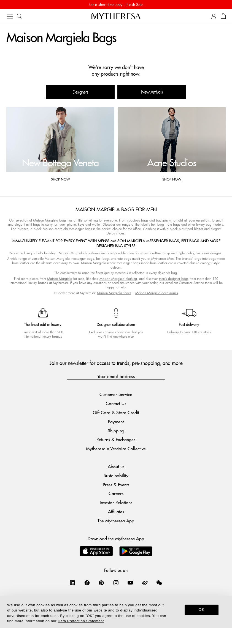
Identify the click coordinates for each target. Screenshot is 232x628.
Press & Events (116, 484)
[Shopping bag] (223, 16)
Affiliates (116, 511)
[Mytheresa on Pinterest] (101, 582)
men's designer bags (173, 278)
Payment (116, 421)
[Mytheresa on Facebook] (87, 582)
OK (201, 609)
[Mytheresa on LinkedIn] (72, 582)
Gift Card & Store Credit (116, 412)
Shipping (116, 430)
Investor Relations (116, 502)
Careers (116, 493)
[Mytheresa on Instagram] (116, 582)
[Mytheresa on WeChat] (159, 582)
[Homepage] (116, 16)
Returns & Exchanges (115, 439)
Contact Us (116, 403)
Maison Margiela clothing (118, 278)
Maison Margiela (59, 278)
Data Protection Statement (81, 621)
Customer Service (115, 394)
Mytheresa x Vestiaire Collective (116, 448)
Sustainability (116, 475)
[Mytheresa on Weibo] (145, 582)
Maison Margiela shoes (114, 293)
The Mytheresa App (116, 520)
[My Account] (213, 16)
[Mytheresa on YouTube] (130, 582)
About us (116, 466)
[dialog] (116, 612)
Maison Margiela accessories (156, 293)
